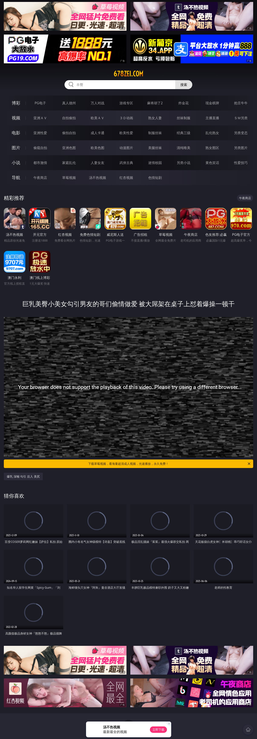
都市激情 (40, 162)
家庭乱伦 (69, 162)
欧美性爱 (126, 132)
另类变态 (241, 132)
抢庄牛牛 (241, 103)
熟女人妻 (155, 118)
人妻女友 (97, 162)
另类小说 (183, 162)
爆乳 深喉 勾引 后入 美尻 (23, 476)
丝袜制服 (183, 118)
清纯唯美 (183, 147)
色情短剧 (155, 177)
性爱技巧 (241, 162)
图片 (16, 148)
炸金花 (183, 103)
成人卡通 (97, 132)
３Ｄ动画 (126, 118)
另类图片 (241, 147)
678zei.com (128, 74)
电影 (16, 133)
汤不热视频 (97, 177)
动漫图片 (126, 147)
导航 (16, 177)
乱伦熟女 (212, 132)
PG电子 (40, 103)
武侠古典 (126, 162)
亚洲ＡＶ (40, 118)
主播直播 (212, 118)
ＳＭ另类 (241, 118)
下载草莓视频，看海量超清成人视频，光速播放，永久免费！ (169, 463)
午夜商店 (40, 177)
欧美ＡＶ (97, 118)
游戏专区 (126, 103)
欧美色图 (97, 147)
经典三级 (183, 132)
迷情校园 (155, 162)
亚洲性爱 (40, 132)
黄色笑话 (212, 162)
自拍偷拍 (69, 118)
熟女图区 (212, 147)
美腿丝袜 (155, 147)
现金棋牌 (212, 103)
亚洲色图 (69, 147)
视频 (16, 118)
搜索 (183, 84)
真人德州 (69, 103)
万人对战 (97, 103)
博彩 (16, 103)
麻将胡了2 (155, 103)
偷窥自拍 (40, 147)
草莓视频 (69, 177)
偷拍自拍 (69, 132)
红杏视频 (126, 177)
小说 (16, 162)
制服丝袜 (155, 132)
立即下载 (158, 729)
